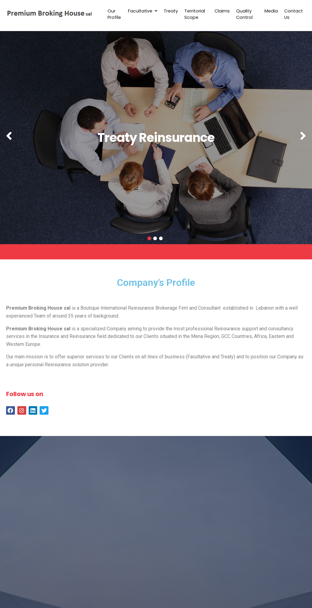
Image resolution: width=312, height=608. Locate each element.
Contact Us (293, 14)
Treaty (171, 11)
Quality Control (244, 14)
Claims (222, 11)
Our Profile (114, 14)
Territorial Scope (194, 14)
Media (271, 11)
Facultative (142, 11)
